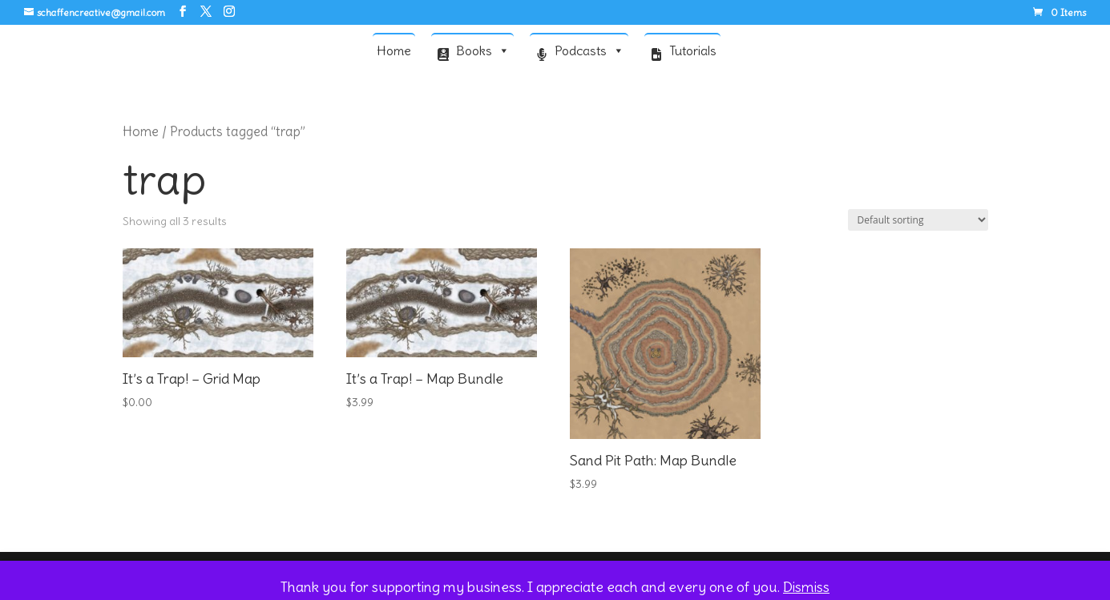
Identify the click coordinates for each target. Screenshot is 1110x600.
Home (394, 50)
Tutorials (692, 50)
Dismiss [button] (806, 587)
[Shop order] (918, 220)
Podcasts (589, 49)
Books (483, 49)
